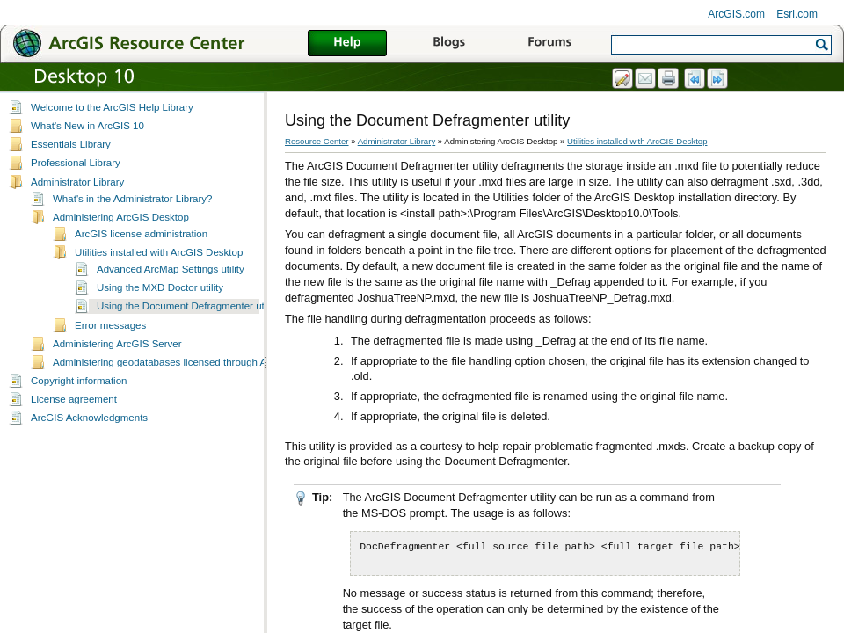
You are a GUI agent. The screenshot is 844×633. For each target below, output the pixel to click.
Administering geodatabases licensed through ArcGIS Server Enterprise (214, 362)
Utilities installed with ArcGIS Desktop (159, 252)
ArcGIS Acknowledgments (89, 417)
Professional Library (75, 162)
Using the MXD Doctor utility (160, 287)
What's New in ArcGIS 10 (87, 125)
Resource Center (317, 141)
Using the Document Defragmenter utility (188, 306)
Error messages (110, 325)
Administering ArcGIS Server (117, 343)
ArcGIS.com (736, 14)
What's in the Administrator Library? (132, 198)
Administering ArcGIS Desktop (121, 217)
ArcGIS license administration (141, 234)
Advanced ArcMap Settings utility (170, 269)
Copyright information (79, 380)
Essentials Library (71, 144)
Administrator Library (77, 182)
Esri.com (797, 14)
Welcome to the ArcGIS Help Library (112, 107)
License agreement (74, 399)
